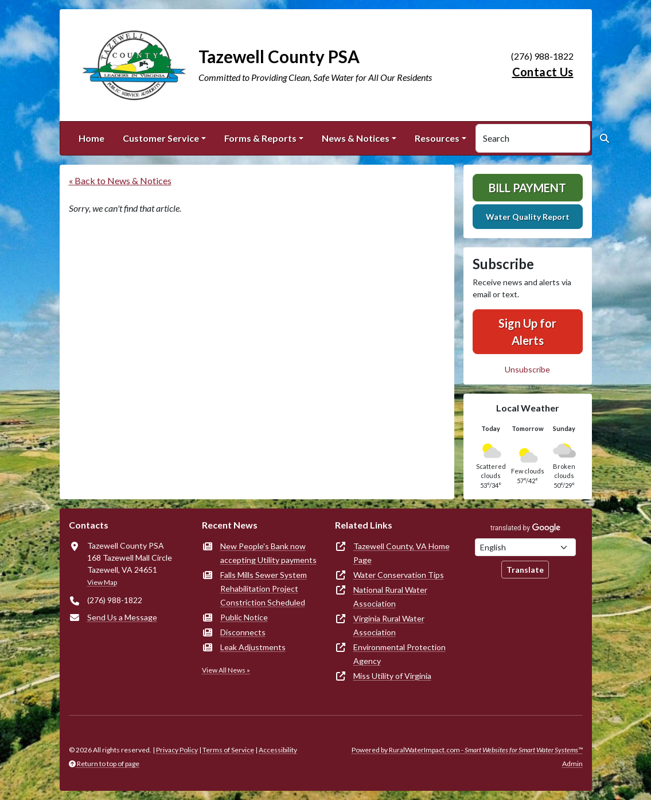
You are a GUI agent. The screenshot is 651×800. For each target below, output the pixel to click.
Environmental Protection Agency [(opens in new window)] (399, 654)
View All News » (226, 670)
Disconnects (243, 632)
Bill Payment (527, 188)
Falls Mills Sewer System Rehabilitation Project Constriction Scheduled (263, 588)
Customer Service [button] (161, 138)
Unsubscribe (527, 369)
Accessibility (278, 749)
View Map (102, 582)
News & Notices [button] (355, 138)
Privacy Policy (177, 749)
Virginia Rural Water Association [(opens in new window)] (388, 625)
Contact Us (543, 72)
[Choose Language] (525, 547)
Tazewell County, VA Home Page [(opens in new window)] (401, 553)
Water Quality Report (528, 217)
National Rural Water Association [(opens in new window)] (390, 596)
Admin (572, 763)
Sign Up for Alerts (527, 331)
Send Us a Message (122, 617)
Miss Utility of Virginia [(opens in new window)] (392, 676)
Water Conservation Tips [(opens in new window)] (398, 575)
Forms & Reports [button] (260, 138)
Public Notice (244, 617)
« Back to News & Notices (120, 180)
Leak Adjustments (253, 647)
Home (91, 138)
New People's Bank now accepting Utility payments (268, 553)
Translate (525, 569)
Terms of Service (228, 749)
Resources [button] (437, 138)
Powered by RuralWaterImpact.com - (467, 749)
